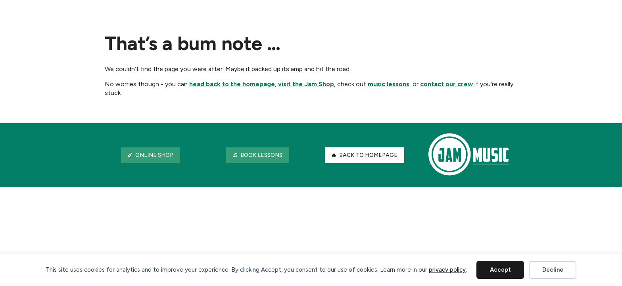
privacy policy (447, 269)
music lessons (388, 84)
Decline (552, 269)
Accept (500, 269)
